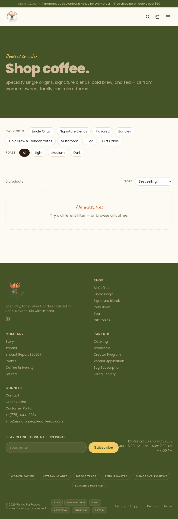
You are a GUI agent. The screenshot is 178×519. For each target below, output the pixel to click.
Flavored (103, 131)
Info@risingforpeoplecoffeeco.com (34, 421)
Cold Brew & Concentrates (30, 141)
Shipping (136, 506)
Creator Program (107, 354)
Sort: (128, 181)
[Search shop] (148, 17)
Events (11, 361)
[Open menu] (167, 16)
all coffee (118, 215)
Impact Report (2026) (23, 354)
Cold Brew (102, 307)
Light (39, 152)
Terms (168, 506)
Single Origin (41, 131)
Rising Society (105, 374)
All (24, 152)
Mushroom (69, 141)
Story (10, 341)
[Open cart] (157, 17)
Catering (101, 341)
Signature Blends (73, 131)
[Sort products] (153, 181)
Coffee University (20, 367)
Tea (90, 141)
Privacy (120, 506)
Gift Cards (110, 141)
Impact (11, 348)
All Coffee (102, 287)
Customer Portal (19, 408)
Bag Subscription (107, 367)
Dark (77, 152)
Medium (58, 152)
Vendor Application (109, 361)
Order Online (16, 402)
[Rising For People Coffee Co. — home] (12, 16)
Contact (12, 395)
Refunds (153, 506)
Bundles (124, 131)
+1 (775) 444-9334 (21, 415)
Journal (11, 374)
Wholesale (102, 348)
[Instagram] (8, 319)
